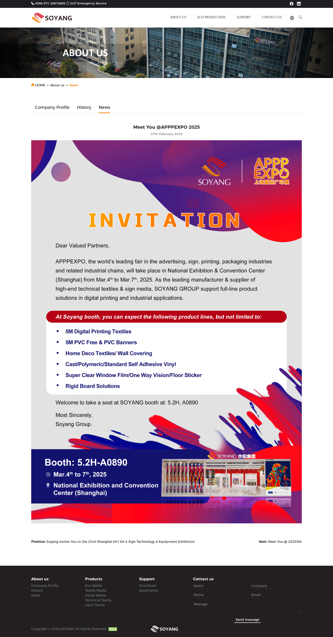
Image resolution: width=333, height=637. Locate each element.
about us (178, 17)
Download (147, 586)
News (104, 107)
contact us (272, 17)
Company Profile (52, 107)
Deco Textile (95, 605)
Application (148, 590)
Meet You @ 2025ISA (280, 542)
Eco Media (93, 586)
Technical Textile (98, 600)
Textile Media (95, 590)
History (84, 107)
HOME (40, 85)
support (244, 17)
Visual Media (95, 595)
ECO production (211, 17)
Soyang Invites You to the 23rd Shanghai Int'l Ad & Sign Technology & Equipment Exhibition (113, 542)
